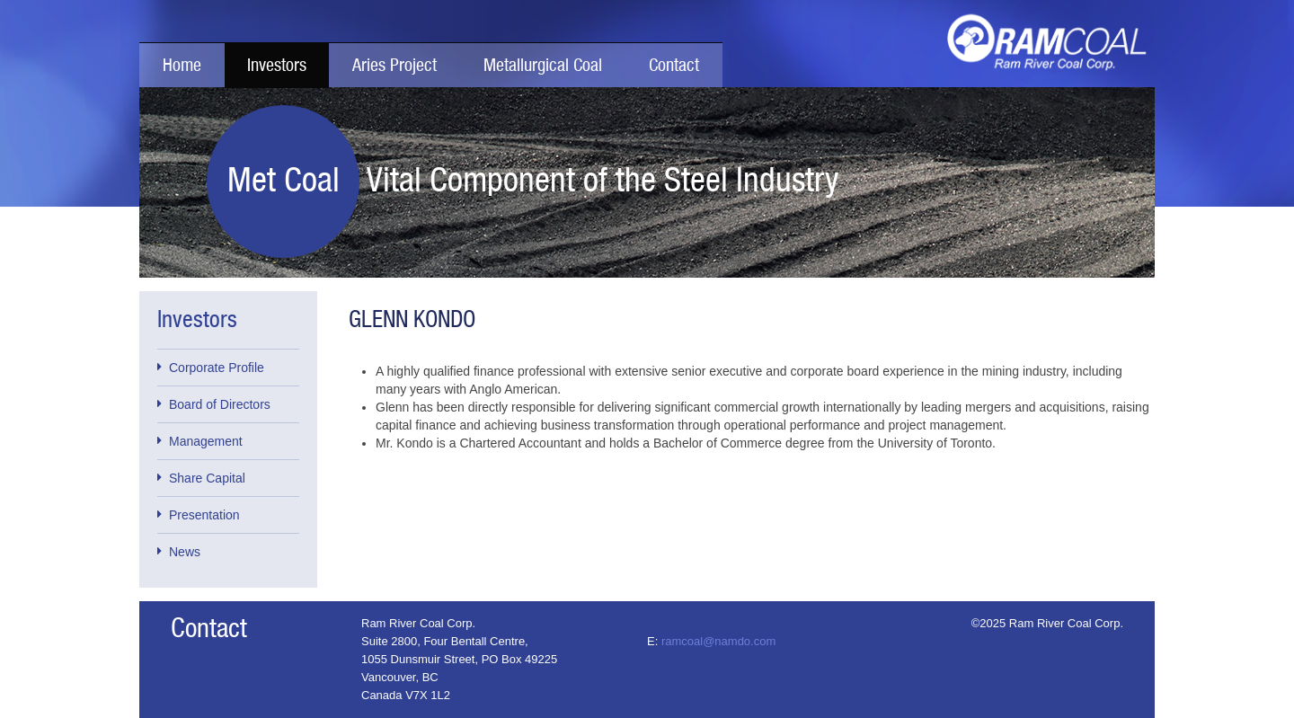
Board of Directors (213, 403)
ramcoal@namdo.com (718, 641)
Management (200, 440)
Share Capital (201, 477)
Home (182, 66)
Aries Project (394, 66)
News (178, 551)
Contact (674, 66)
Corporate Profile (210, 367)
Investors (276, 66)
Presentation (198, 514)
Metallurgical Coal (542, 66)
